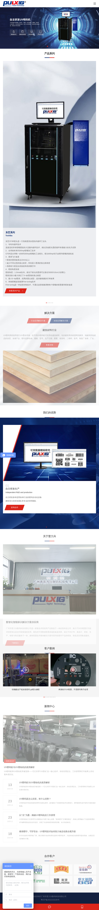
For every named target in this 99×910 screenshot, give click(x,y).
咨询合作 (14, 507)
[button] (47, 46)
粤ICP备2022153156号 (50, 900)
